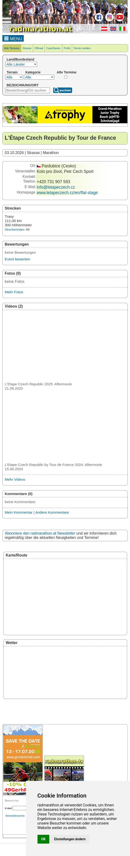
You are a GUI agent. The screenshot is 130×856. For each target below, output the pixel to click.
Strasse (27, 48)
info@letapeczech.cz (56, 187)
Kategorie (33, 72)
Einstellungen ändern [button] (70, 839)
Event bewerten (17, 259)
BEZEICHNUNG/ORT (23, 85)
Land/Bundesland (20, 59)
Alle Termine (11, 48)
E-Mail (8, 808)
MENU (13, 38)
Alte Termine (66, 72)
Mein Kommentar (18, 512)
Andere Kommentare (52, 512)
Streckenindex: (15, 229)
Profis (67, 48)
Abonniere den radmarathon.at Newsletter (40, 533)
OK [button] (43, 839)
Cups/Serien (53, 48)
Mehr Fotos (14, 292)
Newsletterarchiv (15, 815)
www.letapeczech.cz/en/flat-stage (67, 192)
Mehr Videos (15, 479)
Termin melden (82, 48)
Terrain (12, 72)
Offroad (39, 48)
